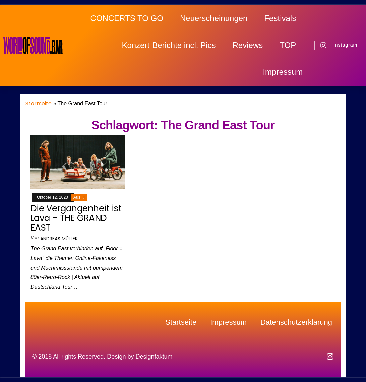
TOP (288, 45)
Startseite (38, 103)
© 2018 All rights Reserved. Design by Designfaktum (102, 356)
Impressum (283, 71)
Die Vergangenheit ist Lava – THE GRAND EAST (75, 217)
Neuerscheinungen (213, 18)
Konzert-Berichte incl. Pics (169, 45)
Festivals (280, 18)
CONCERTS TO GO (126, 18)
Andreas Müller (59, 238)
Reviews (248, 45)
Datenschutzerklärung (296, 322)
